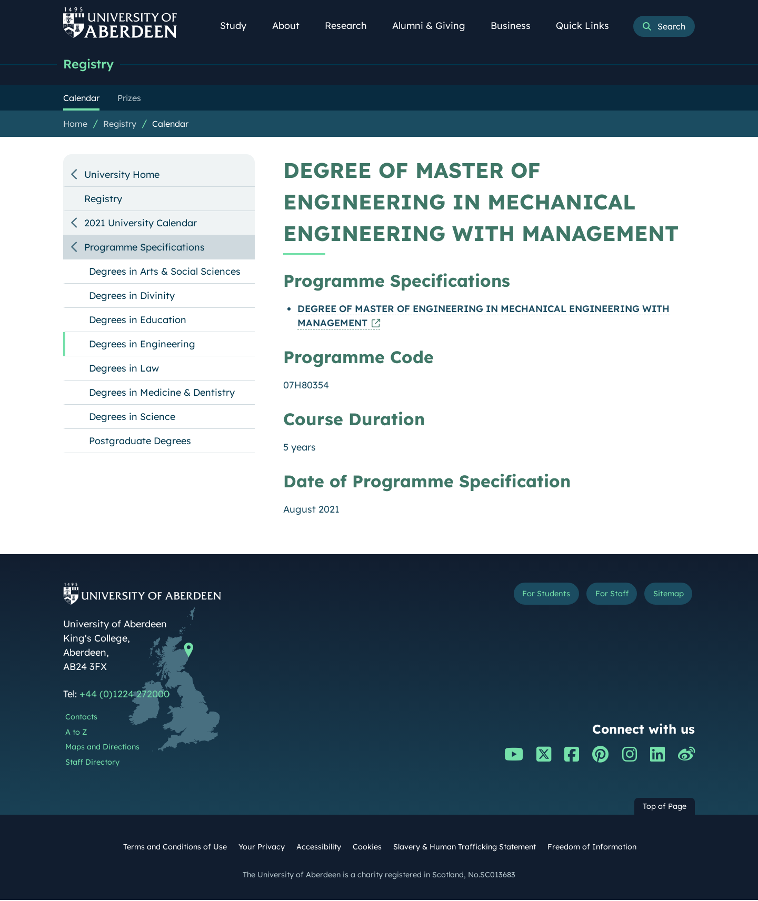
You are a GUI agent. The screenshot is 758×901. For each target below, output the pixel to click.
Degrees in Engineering (142, 345)
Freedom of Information (591, 848)
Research (351, 25)
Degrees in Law (124, 369)
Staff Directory (92, 763)
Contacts (81, 718)
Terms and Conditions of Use (175, 848)
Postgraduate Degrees (140, 442)
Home (75, 124)
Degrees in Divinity (132, 297)
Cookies (367, 848)
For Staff (595, 596)
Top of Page (664, 807)
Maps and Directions (102, 748)
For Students (517, 596)
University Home (121, 175)
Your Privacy (261, 848)
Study (239, 25)
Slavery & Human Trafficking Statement (464, 848)
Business (516, 25)
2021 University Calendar (140, 224)
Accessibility (318, 848)
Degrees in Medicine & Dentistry (162, 393)
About (291, 25)
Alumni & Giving (434, 25)
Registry (90, 64)
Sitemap (663, 596)
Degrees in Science (132, 418)
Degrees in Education (137, 321)
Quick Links (588, 25)
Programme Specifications (144, 248)
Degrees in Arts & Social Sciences (165, 272)
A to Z (76, 733)
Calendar (170, 124)
